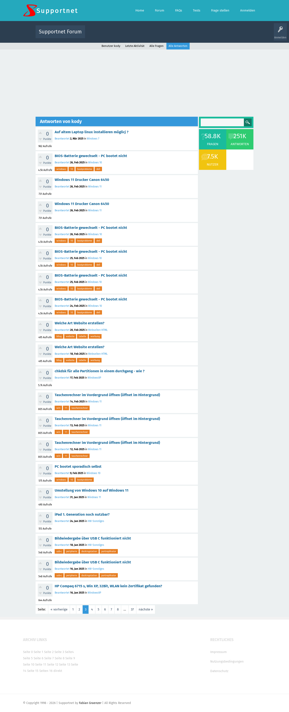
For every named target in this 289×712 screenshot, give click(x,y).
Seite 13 (64, 664)
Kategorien (183, 34)
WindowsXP (94, 377)
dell (98, 169)
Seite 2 (49, 652)
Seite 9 (70, 658)
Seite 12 (52, 664)
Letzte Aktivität (134, 46)
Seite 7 (49, 658)
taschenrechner (80, 408)
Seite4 (69, 652)
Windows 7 (93, 138)
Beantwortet (62, 138)
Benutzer (199, 34)
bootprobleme (84, 169)
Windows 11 (95, 186)
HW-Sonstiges (96, 521)
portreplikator (108, 551)
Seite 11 (40, 664)
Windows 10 (95, 162)
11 (66, 408)
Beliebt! (132, 34)
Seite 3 (59, 652)
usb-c (59, 551)
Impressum (218, 652)
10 (71, 169)
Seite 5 (28, 658)
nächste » (146, 609)
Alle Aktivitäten (97, 34)
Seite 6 (38, 658)
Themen (168, 34)
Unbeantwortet (150, 34)
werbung (95, 336)
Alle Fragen (117, 34)
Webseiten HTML (98, 329)
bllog (59, 336)
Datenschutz (219, 671)
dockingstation (89, 551)
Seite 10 (28, 664)
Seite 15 (32, 671)
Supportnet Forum (60, 32)
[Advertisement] (144, 82)
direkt (57, 671)
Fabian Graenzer (90, 703)
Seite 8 (59, 658)
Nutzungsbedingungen (227, 661)
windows (61, 169)
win (58, 408)
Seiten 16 (46, 671)
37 (132, 609)
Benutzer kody (111, 46)
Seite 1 (38, 652)
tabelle (82, 336)
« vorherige (59, 609)
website (70, 336)
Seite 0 (28, 652)
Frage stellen (215, 34)
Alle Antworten (178, 46)
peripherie (71, 551)
